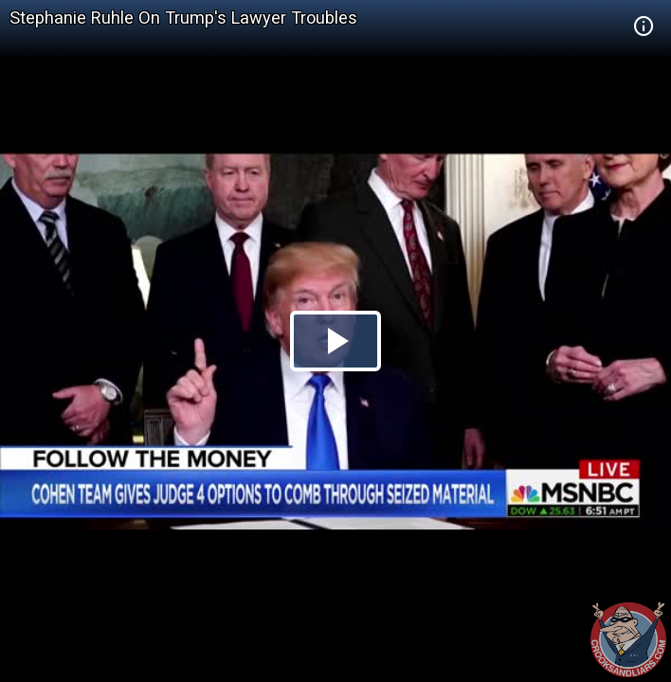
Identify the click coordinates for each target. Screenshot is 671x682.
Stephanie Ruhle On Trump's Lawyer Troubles (183, 17)
